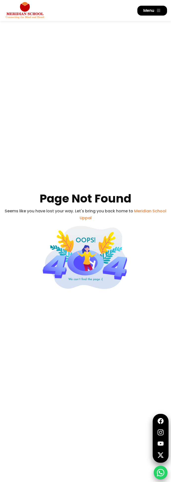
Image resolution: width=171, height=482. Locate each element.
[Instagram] (160, 432)
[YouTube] (160, 444)
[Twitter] (160, 455)
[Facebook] (160, 421)
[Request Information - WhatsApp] (161, 473)
